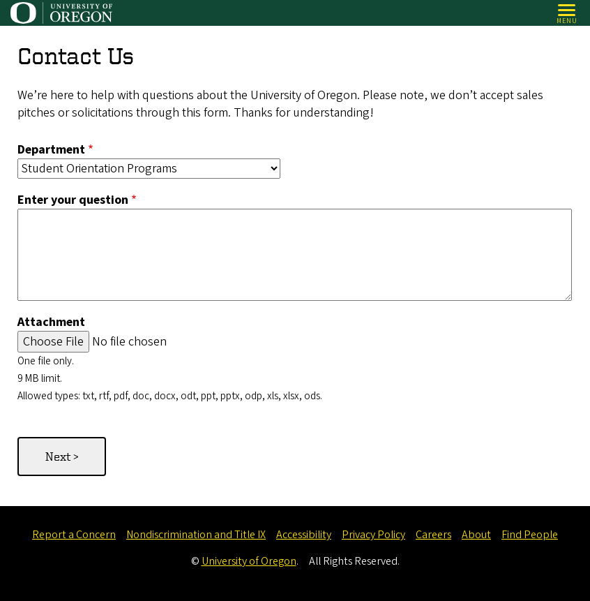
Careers (433, 534)
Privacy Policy (373, 534)
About (476, 534)
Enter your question (72, 200)
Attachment (51, 322)
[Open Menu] (567, 13)
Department (51, 149)
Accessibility (303, 534)
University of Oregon (249, 561)
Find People (529, 534)
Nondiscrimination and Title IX (196, 534)
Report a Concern (74, 534)
